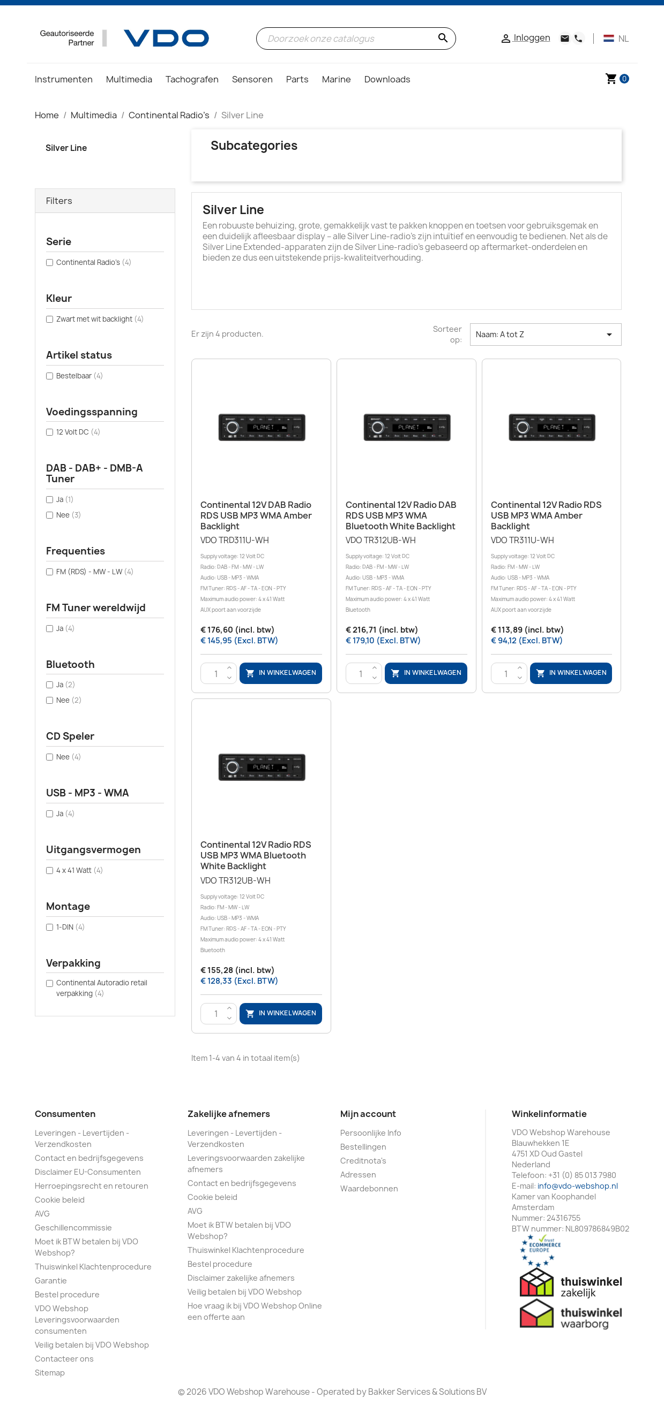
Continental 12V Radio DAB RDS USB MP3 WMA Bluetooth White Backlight (401, 515)
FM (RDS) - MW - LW (95, 571)
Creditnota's (363, 1161)
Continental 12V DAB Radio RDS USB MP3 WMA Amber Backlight (256, 515)
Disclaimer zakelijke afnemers (241, 1278)
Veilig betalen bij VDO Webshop (92, 1345)
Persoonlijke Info (370, 1133)
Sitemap (50, 1372)
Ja (65, 499)
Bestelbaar (79, 376)
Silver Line (66, 148)
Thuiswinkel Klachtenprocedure (93, 1266)
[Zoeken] (356, 38)
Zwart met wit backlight (100, 319)
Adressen (358, 1174)
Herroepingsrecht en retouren (91, 1186)
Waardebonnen (369, 1188)
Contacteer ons (64, 1359)
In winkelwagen (280, 673)
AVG (42, 1214)
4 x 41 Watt (79, 870)
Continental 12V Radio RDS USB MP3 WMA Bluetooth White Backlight (255, 855)
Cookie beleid (60, 1200)
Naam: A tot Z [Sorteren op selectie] (545, 334)
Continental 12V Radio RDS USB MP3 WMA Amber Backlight (546, 515)
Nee (68, 515)
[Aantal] (216, 674)
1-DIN (70, 927)
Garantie (51, 1280)
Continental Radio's (94, 262)
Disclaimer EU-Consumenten (88, 1172)
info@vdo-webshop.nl (578, 1186)
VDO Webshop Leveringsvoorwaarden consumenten (77, 1319)
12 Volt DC (78, 432)
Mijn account (368, 1114)
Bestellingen (363, 1147)
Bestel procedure (67, 1294)
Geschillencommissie (73, 1227)
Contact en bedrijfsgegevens (89, 1158)
